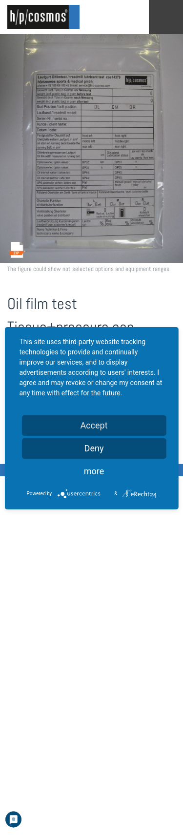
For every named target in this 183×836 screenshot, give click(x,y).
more (94, 471)
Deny (94, 448)
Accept (93, 425)
